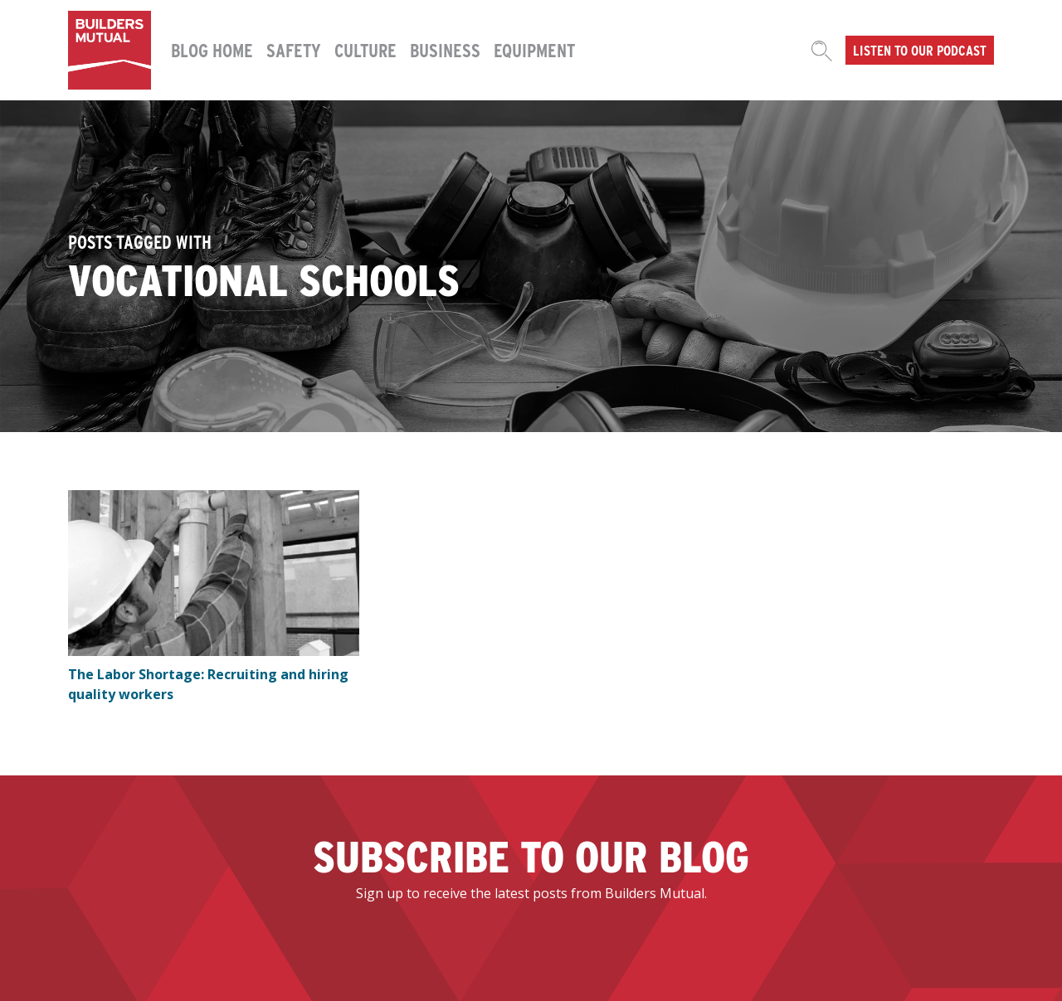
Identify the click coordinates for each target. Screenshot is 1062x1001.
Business (445, 49)
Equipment (534, 49)
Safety (293, 49)
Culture (365, 49)
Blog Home (212, 49)
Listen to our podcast (919, 50)
